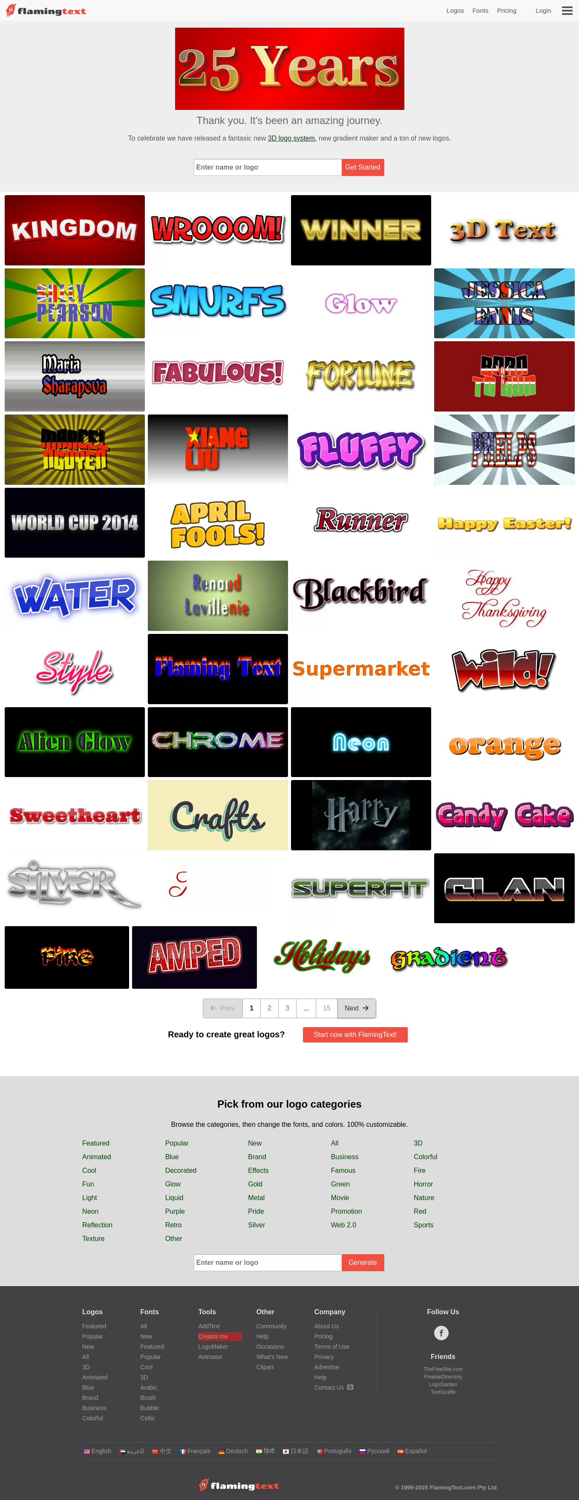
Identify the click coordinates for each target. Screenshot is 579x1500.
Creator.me (213, 1336)
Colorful (425, 1156)
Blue (172, 1156)
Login (543, 10)
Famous (343, 1170)
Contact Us (333, 1387)
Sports (423, 1225)
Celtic (147, 1418)
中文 (162, 1451)
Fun (88, 1184)
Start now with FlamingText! (355, 1034)
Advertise (326, 1367)
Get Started (363, 167)
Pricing (506, 10)
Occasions (270, 1346)
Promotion (346, 1211)
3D (418, 1143)
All (335, 1143)
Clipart (265, 1367)
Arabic (148, 1387)
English (97, 1451)
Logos (455, 10)
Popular (177, 1143)
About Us (326, 1326)
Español (412, 1451)
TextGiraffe (443, 1392)
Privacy (324, 1356)
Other (173, 1238)
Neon (90, 1211)
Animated (96, 1156)
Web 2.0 (343, 1225)
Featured (95, 1143)
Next (357, 1008)
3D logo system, (292, 138)
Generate (363, 1262)
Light (89, 1197)
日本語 (295, 1451)
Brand (257, 1156)
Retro (173, 1225)
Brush (148, 1397)
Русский (374, 1451)
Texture (93, 1238)
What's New (272, 1356)
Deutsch (233, 1451)
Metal (256, 1197)
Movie (340, 1197)
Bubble (149, 1408)
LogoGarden (443, 1385)
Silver (256, 1225)
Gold (255, 1184)
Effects (258, 1170)
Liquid (174, 1197)
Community (271, 1326)
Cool (89, 1170)
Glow (173, 1184)
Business (345, 1156)
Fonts (480, 10)
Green (340, 1184)
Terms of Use (331, 1346)
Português (333, 1451)
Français (194, 1451)
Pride (256, 1211)
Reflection (97, 1225)
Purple (175, 1211)
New (255, 1143)
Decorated (181, 1170)
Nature (424, 1197)
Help (262, 1336)
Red (420, 1211)
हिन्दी (265, 1451)
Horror (423, 1184)
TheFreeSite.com (443, 1369)
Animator (210, 1356)
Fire (420, 1170)
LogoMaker (213, 1346)
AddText (209, 1326)
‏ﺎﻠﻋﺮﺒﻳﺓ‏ (131, 1451)
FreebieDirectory (443, 1377)
